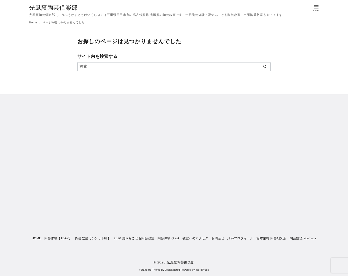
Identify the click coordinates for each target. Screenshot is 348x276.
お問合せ (218, 238)
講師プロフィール (240, 238)
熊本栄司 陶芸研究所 (271, 238)
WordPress (202, 270)
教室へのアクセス (195, 238)
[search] (265, 66)
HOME (36, 238)
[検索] (174, 66)
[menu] (316, 7)
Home (33, 22)
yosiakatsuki (172, 270)
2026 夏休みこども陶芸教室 (134, 238)
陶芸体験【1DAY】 (58, 238)
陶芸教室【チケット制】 (93, 238)
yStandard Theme (149, 270)
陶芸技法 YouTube (303, 238)
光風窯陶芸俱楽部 (53, 7)
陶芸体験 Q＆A (168, 238)
